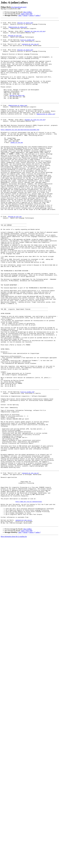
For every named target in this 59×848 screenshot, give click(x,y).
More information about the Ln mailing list (14, 638)
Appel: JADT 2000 (26, 14)
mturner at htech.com (25, 23)
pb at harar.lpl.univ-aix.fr (18, 7)
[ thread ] (25, 15)
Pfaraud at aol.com (14, 39)
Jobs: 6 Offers (27, 12)
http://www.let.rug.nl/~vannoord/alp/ (29, 598)
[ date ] (20, 15)
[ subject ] (31, 15)
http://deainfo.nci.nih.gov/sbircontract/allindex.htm (20, 152)
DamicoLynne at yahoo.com (18, 29)
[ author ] (38, 15)
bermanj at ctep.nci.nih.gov (35, 34)
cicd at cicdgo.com (27, 44)
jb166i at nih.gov (16, 167)
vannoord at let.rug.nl (30, 49)
